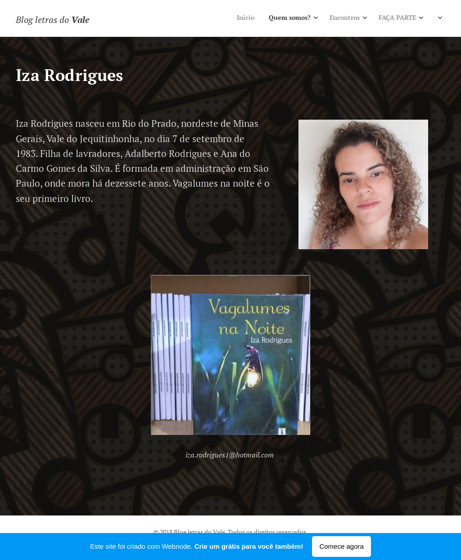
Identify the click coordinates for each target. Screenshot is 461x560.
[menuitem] (343, 18)
